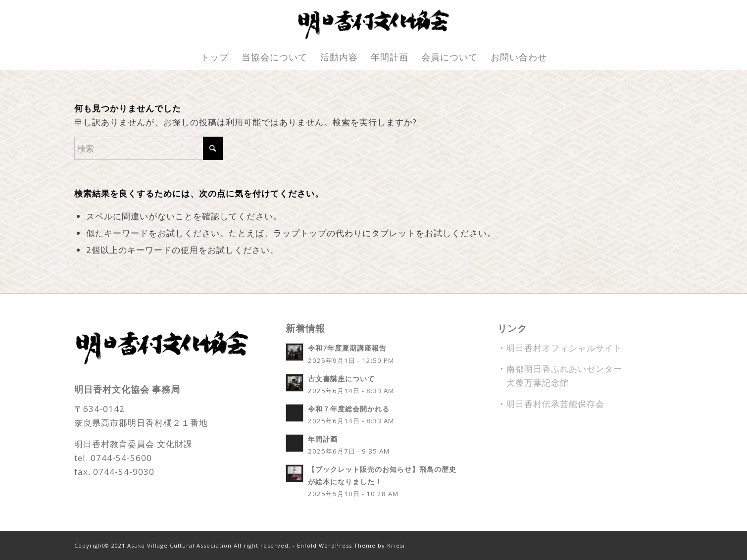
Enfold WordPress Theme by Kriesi (351, 545)
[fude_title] (373, 22)
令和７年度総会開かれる (349, 408)
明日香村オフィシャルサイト (564, 348)
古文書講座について (341, 378)
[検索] (148, 148)
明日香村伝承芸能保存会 (555, 403)
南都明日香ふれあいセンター (564, 368)
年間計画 (323, 439)
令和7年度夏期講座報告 (347, 348)
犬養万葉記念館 (537, 382)
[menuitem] (214, 57)
